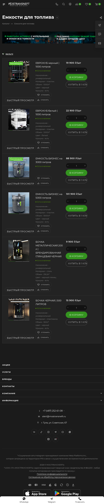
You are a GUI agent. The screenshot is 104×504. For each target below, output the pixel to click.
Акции (6, 365)
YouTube (63, 432)
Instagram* (48, 432)
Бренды (7, 379)
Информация (10, 400)
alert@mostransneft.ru (54, 416)
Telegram (56, 432)
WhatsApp (70, 432)
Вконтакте (34, 432)
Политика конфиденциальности (52, 474)
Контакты (8, 386)
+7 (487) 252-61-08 (53, 411)
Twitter (41, 432)
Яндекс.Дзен (48, 439)
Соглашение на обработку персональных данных (52, 477)
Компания (8, 393)
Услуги (6, 372)
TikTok (56, 439)
